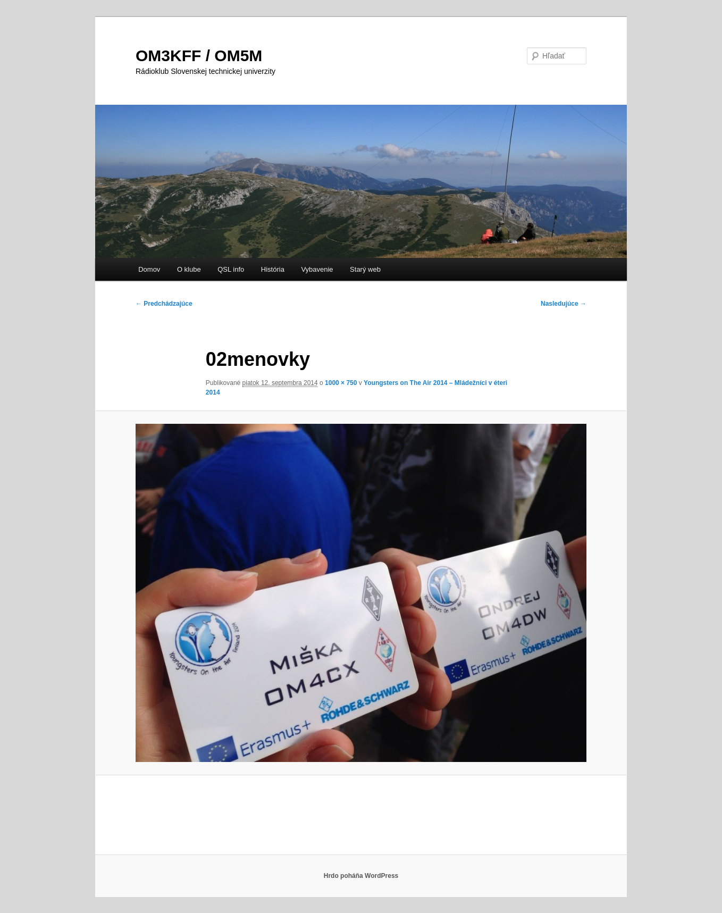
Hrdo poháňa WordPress (361, 876)
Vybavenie (317, 269)
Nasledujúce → (563, 303)
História (272, 269)
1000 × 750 (341, 383)
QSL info (230, 269)
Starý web (365, 269)
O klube (189, 269)
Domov (149, 269)
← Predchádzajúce (164, 303)
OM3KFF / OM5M (199, 55)
